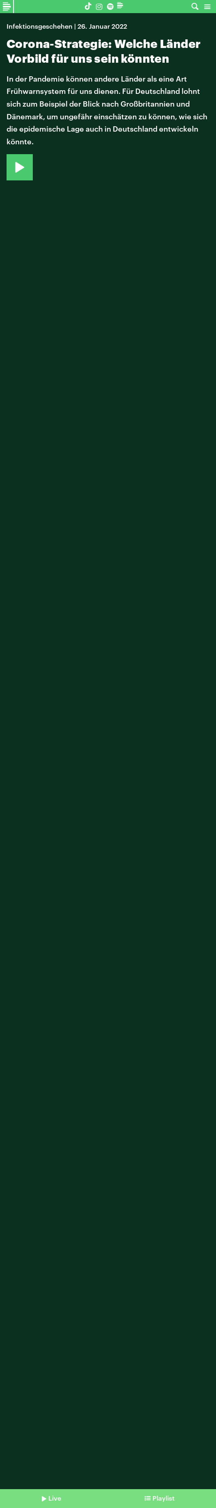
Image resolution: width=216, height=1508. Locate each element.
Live (54, 1498)
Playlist (163, 1498)
